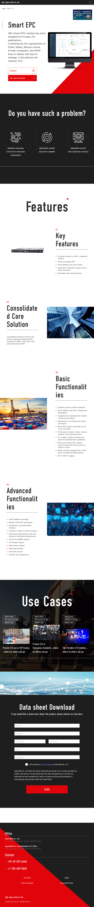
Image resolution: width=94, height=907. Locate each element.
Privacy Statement (46, 764)
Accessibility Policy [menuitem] (66, 883)
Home (4, 8)
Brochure (22, 70)
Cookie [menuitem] (67, 878)
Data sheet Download (22, 78)
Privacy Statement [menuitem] (27, 883)
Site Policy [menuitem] (27, 878)
